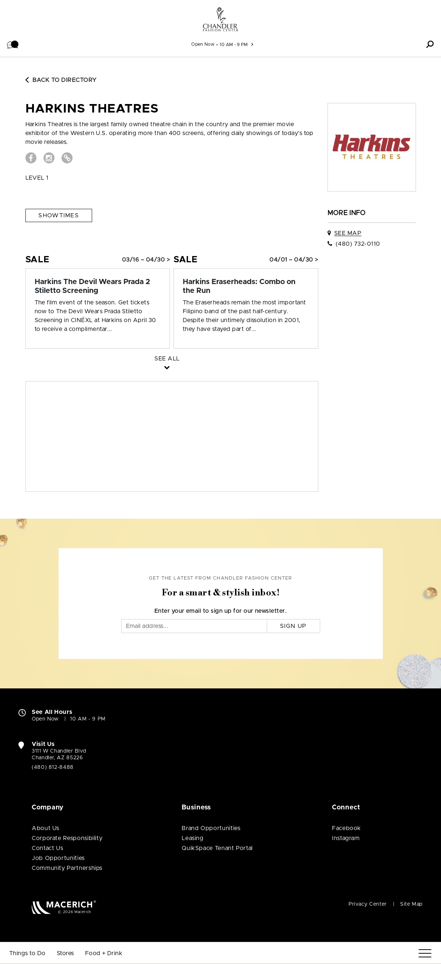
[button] (12, 44)
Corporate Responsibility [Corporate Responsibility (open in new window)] (67, 838)
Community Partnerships (67, 868)
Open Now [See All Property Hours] (202, 44)
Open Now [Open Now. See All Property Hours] (45, 719)
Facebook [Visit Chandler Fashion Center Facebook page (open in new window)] (346, 828)
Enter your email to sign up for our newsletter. (220, 611)
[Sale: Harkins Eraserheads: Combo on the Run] (246, 286)
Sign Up (293, 626)
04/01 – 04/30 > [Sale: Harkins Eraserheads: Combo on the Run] (293, 260)
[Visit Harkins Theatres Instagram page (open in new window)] (49, 157)
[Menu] (425, 953)
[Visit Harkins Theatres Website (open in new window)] (67, 157)
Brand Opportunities (211, 828)
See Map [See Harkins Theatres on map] (347, 233)
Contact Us (47, 848)
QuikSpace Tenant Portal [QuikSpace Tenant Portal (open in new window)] (217, 848)
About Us (45, 828)
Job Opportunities (58, 858)
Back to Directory (61, 80)
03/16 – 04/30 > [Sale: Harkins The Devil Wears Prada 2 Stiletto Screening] (146, 260)
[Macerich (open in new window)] (64, 907)
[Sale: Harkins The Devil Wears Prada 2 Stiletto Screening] (98, 286)
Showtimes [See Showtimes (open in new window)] (58, 215)
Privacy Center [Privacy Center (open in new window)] (368, 904)
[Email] (194, 626)
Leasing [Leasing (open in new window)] (192, 838)
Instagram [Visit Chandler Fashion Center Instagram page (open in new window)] (346, 838)
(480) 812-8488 (53, 767)
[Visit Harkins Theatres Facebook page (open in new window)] (30, 157)
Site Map (411, 904)
